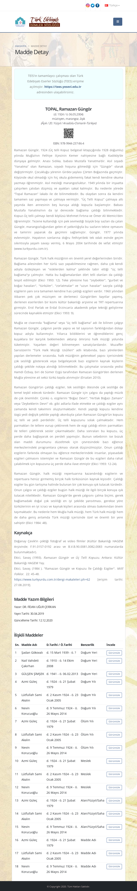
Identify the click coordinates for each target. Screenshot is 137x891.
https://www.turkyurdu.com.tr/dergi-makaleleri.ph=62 (52, 579)
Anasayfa (20, 46)
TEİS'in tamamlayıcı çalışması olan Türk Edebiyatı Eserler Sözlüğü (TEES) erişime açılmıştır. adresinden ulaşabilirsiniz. (55, 84)
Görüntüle (114, 652)
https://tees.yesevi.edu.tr (62, 87)
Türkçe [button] (112, 5)
